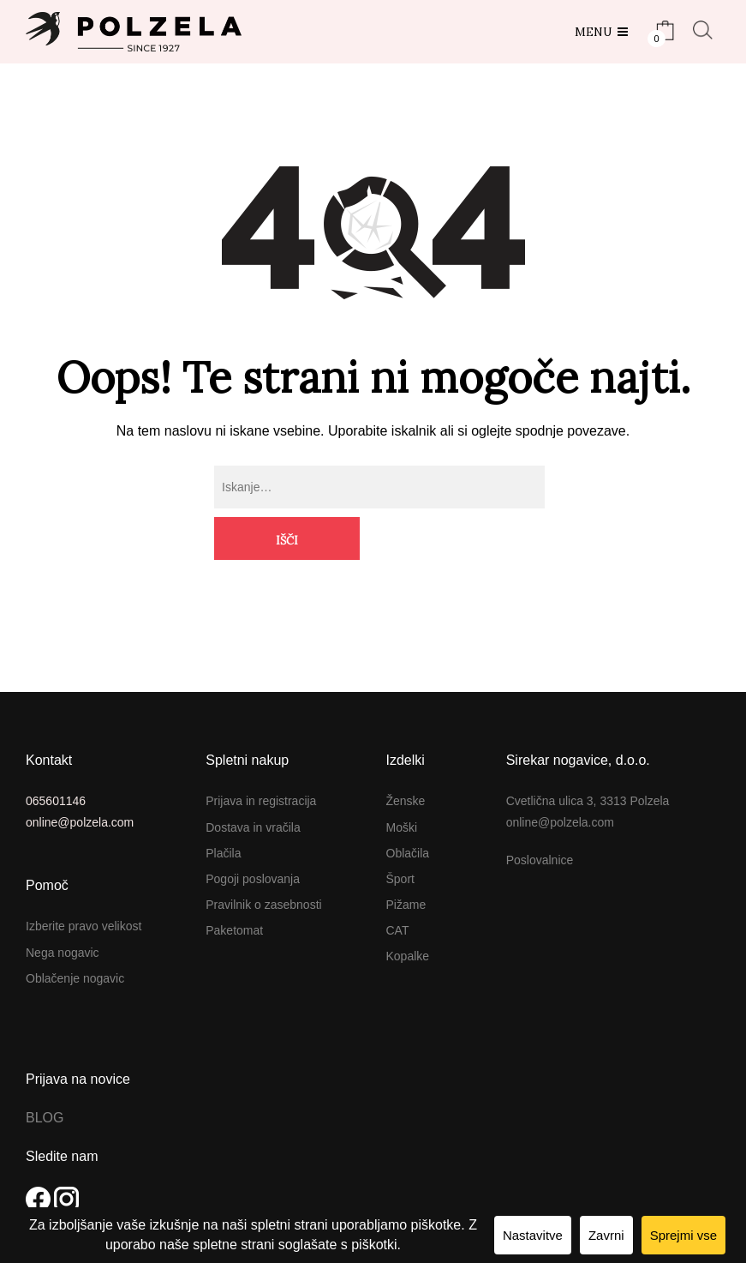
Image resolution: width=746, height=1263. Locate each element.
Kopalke (408, 913)
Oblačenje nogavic (75, 935)
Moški (402, 784)
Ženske (406, 758)
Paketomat (234, 887)
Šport (400, 836)
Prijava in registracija (261, 758)
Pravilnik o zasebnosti (263, 862)
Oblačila (408, 810)
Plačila (223, 810)
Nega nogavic (62, 909)
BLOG (44, 1075)
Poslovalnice (540, 817)
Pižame (406, 862)
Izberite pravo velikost (83, 883)
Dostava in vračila (253, 784)
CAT (397, 887)
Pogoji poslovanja (253, 836)
